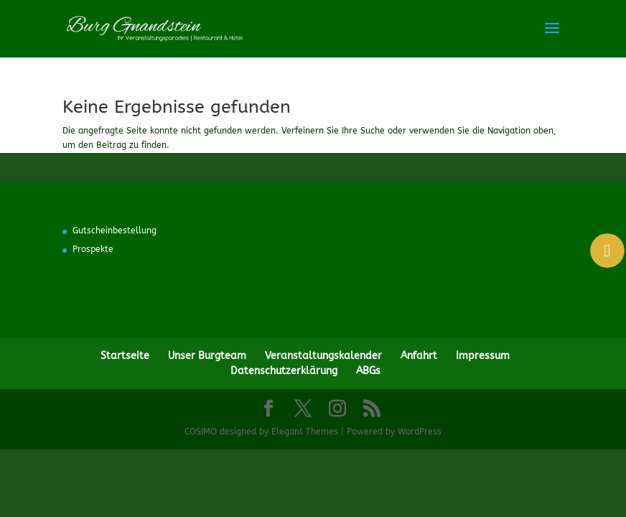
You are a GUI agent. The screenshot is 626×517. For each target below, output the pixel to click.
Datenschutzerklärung (283, 371)
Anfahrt (419, 356)
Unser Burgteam (207, 356)
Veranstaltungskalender (323, 356)
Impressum (483, 356)
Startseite (125, 356)
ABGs (368, 371)
